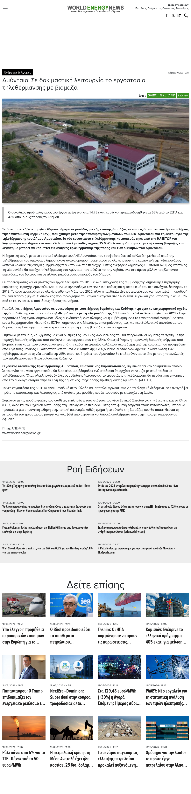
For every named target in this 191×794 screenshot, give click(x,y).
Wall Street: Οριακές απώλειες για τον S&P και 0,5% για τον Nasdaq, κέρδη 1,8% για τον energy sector (47, 551)
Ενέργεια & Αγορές (17, 72)
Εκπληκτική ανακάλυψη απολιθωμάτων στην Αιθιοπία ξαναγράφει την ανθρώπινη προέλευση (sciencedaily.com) (137, 530)
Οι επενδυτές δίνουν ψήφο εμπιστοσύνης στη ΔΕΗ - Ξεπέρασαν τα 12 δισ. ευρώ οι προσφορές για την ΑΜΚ (143, 509)
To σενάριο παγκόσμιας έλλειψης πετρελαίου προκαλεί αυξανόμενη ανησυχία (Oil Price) (118, 759)
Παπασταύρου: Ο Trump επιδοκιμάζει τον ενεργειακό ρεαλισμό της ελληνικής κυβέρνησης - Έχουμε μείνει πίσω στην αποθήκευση (23, 697)
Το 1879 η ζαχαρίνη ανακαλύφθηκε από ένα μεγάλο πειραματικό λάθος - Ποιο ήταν (46, 488)
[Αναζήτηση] (186, 15)
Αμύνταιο (183, 95)
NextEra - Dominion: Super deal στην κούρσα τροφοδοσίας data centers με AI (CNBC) (70, 697)
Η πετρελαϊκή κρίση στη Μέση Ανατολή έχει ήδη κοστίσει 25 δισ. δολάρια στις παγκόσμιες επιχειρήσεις (71, 759)
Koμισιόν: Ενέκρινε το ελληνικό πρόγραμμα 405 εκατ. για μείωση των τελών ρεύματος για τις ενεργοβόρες (166, 636)
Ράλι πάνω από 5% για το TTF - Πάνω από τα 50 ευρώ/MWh (23, 759)
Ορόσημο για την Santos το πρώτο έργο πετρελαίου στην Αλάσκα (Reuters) (167, 759)
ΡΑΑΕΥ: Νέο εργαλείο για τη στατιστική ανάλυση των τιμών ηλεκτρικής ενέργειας (166, 697)
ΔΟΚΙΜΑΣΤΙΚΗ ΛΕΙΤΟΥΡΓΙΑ (161, 95)
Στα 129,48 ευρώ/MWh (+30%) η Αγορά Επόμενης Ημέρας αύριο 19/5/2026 (118, 697)
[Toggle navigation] (6, 8)
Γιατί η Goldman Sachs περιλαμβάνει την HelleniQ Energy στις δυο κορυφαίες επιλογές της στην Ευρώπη (45, 530)
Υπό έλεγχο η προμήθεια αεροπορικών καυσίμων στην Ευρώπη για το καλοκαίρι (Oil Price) (23, 636)
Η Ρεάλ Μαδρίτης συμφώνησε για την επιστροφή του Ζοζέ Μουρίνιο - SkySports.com (136, 551)
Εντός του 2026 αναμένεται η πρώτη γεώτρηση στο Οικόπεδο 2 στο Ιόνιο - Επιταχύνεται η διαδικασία (139, 488)
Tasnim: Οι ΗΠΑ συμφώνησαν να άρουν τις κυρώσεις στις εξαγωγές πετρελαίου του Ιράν (117, 636)
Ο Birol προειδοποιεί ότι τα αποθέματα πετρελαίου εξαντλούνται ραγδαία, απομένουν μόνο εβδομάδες (70, 636)
